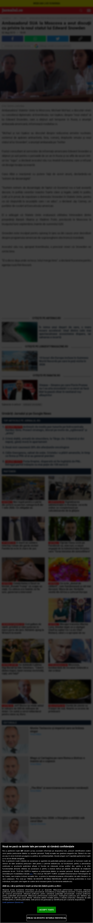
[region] (46, 882)
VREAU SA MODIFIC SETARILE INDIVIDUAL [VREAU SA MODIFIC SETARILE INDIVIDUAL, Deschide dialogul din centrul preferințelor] (46, 918)
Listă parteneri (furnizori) (12, 902)
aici (31, 874)
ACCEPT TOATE (46, 910)
